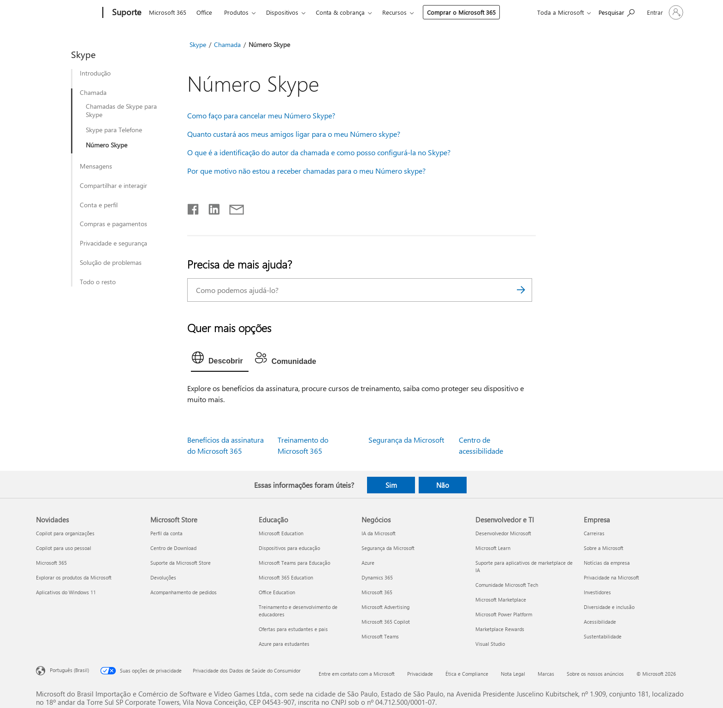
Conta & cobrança (340, 12)
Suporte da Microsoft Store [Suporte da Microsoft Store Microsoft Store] (180, 562)
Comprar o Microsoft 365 (461, 12)
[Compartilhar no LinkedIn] (210, 207)
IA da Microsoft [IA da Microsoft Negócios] (379, 533)
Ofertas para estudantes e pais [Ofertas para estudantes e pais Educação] (293, 629)
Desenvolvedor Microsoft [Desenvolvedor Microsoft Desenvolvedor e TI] (503, 533)
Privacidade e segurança (113, 243)
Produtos (236, 12)
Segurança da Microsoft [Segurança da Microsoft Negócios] (388, 547)
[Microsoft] (67, 12)
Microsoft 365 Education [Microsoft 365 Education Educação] (286, 577)
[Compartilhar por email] (232, 207)
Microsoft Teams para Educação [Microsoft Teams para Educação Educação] (294, 562)
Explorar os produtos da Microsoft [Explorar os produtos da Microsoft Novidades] (74, 577)
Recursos (394, 12)
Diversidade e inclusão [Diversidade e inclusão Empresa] (609, 606)
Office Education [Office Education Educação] (277, 592)
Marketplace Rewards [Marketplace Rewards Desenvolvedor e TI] (499, 629)
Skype (198, 44)
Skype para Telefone (114, 130)
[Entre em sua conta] (664, 12)
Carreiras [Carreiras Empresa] (594, 533)
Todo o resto (98, 282)
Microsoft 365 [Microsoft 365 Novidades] (51, 562)
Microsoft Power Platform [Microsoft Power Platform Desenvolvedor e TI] (503, 614)
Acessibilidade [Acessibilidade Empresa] (600, 621)
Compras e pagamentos (113, 224)
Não (442, 485)
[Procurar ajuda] (616, 11)
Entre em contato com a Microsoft (357, 673)
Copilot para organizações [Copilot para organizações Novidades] (65, 533)
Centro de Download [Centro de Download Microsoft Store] (173, 547)
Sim (391, 485)
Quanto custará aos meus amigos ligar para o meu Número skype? (293, 134)
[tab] (220, 360)
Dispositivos (282, 12)
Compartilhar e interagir (113, 185)
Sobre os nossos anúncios (595, 673)
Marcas (546, 673)
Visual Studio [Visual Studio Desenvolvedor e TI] (490, 643)
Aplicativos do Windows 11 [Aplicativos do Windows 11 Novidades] (66, 592)
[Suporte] (125, 12)
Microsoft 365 (167, 12)
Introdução (95, 73)
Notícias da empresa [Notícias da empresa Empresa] (607, 562)
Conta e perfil (99, 205)
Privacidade (420, 673)
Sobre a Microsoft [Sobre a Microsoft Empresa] (603, 547)
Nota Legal (513, 673)
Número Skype (106, 145)
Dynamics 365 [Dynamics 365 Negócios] (377, 577)
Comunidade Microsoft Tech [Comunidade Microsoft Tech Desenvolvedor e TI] (506, 584)
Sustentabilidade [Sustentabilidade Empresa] (603, 636)
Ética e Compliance (466, 673)
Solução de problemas (111, 262)
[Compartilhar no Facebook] (193, 207)
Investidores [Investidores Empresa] (597, 592)
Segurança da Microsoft (406, 440)
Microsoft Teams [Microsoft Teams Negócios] (380, 636)
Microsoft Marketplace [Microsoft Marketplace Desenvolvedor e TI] (500, 599)
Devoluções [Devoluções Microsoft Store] (163, 577)
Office (204, 12)
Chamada (93, 92)
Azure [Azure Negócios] (368, 562)
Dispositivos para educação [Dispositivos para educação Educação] (289, 547)
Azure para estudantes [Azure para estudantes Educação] (284, 643)
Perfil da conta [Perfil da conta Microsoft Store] (166, 533)
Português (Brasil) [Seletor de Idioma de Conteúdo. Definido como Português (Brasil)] (69, 670)
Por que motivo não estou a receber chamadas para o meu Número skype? (306, 171)
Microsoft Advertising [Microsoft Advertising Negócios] (385, 606)
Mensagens (96, 166)
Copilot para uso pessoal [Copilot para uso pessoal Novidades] (63, 547)
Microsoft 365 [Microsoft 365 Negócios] (377, 592)
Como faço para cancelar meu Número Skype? (261, 115)
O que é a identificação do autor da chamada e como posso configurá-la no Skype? (318, 152)
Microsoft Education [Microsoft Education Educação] (281, 533)
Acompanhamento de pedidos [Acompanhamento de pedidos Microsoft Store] (183, 592)
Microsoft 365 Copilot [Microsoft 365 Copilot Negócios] (386, 621)
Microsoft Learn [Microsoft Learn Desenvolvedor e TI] (492, 547)
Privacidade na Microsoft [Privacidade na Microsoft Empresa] (611, 577)
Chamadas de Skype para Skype (121, 110)
